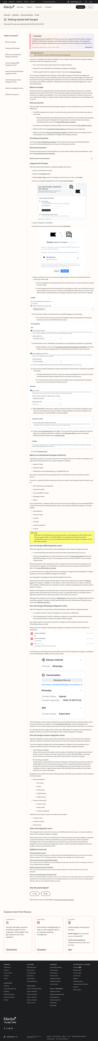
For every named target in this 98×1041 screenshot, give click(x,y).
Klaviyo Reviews (76, 72)
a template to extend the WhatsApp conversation (71, 347)
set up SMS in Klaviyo (85, 125)
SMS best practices (43, 602)
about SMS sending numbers (66, 122)
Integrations (15, 15)
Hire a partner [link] (41, 949)
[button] (62, 201)
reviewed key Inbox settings (56, 129)
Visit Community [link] (11, 949)
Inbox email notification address (56, 132)
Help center (12, 1)
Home (5, 1)
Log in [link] (70, 949)
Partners (26, 1)
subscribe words (77, 556)
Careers (33, 1)
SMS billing (61, 598)
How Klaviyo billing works (38, 853)
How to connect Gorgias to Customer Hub (43, 874)
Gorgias (37, 15)
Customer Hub (47, 431)
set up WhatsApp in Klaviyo (47, 142)
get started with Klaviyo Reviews (44, 153)
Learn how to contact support (64, 900)
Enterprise (19, 1)
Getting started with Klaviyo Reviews (41, 867)
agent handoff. (60, 435)
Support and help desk (27, 15)
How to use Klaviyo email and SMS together (43, 860)
